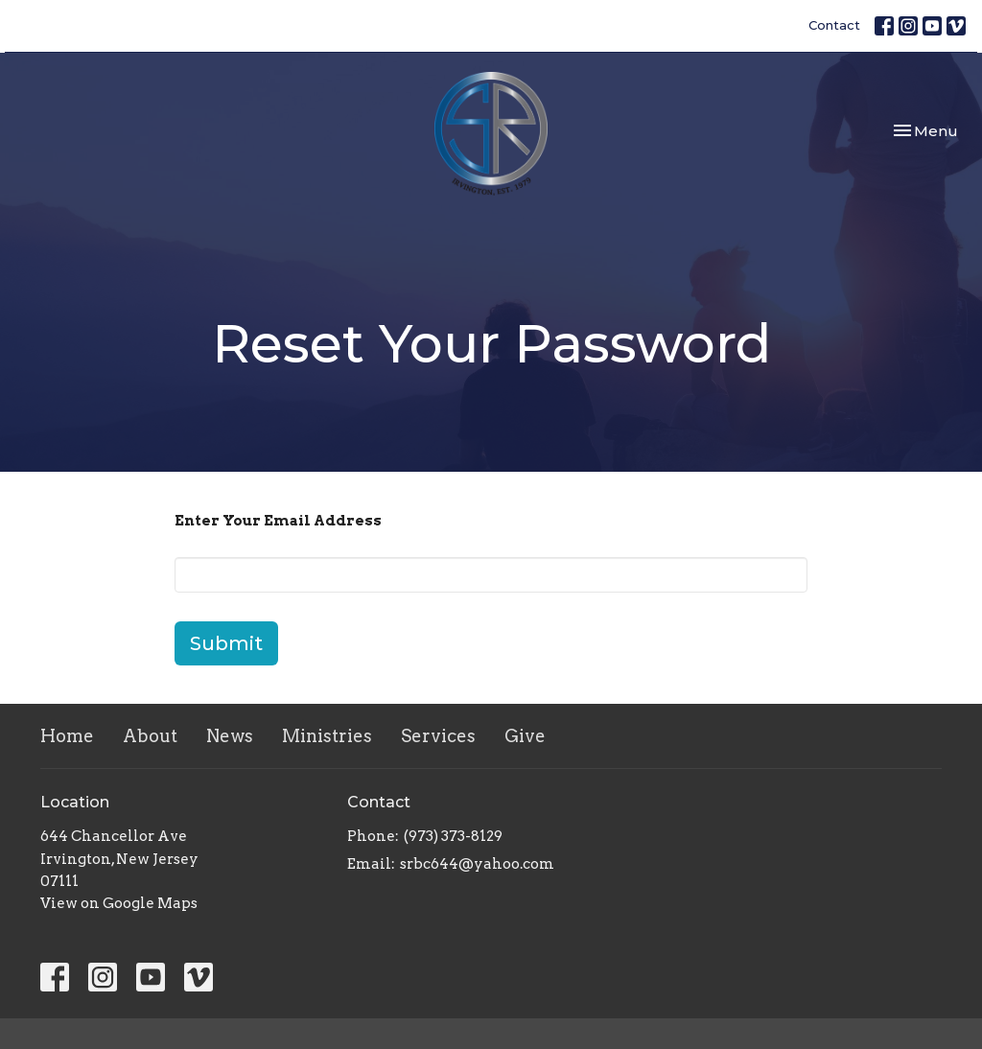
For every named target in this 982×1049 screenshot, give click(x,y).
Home (67, 736)
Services (438, 736)
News (229, 736)
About (150, 736)
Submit (226, 643)
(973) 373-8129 (453, 836)
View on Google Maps (119, 903)
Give (525, 736)
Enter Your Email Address (278, 520)
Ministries (327, 736)
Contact (834, 25)
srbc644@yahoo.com (477, 864)
